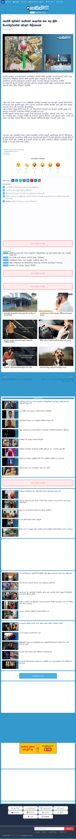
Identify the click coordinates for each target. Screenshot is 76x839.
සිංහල (32, 12)
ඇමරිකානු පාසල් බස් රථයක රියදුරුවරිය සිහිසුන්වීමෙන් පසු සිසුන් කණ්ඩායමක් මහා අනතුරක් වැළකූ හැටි (40, 254)
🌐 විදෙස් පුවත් (45, 809)
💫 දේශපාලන (30, 809)
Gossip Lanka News (15, 836)
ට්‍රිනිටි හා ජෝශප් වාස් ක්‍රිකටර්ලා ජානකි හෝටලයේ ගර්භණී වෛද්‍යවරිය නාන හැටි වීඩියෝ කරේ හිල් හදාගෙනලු (37, 198)
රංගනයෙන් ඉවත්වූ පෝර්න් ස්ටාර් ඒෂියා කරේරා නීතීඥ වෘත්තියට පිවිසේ (41, 624)
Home (8, 2)
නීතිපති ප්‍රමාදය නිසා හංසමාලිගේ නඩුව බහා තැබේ (34, 468)
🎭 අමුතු (30, 817)
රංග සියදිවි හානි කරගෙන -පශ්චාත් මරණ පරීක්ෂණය (22, 188)
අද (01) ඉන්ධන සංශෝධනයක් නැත (30, 633)
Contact (60, 2)
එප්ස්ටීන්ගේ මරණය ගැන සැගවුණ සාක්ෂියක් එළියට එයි (28, 260)
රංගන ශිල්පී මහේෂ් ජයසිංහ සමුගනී (30, 520)
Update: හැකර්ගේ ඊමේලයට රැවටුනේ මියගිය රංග (21, 202)
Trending (10, 15)
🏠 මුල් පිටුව (15, 809)
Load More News (38, 676)
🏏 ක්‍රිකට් (60, 813)
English (16, 2)
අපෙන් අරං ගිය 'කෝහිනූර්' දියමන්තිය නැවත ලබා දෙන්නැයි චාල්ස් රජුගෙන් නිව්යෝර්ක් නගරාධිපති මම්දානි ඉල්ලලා (45, 593)
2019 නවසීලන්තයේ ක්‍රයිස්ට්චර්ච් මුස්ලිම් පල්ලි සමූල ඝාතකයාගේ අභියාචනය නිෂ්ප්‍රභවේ (45, 574)
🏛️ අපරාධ (45, 813)
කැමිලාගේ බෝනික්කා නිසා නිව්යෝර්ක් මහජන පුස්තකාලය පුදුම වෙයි (40, 492)
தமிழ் (44, 12)
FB (47, 2)
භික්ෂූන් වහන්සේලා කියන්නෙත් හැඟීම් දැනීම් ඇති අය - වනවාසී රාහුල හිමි (42, 449)
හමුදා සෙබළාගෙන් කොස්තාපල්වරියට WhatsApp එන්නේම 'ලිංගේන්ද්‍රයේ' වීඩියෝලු (35, 263)
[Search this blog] (49, 829)
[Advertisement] (38, 91)
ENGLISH (38, 12)
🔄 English (45, 817)
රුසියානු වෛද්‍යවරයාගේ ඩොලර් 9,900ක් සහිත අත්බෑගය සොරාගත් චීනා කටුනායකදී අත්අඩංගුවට (44, 502)
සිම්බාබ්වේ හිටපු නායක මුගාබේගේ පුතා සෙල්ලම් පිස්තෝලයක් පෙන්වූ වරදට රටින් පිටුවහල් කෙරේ (44, 643)
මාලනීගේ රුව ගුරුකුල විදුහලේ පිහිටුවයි (18, 191)
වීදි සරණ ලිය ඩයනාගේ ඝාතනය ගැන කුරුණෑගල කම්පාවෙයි (25, 194)
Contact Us (63, 832)
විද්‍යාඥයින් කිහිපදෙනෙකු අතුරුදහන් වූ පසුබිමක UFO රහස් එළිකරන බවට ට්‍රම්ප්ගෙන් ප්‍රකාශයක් (45, 662)
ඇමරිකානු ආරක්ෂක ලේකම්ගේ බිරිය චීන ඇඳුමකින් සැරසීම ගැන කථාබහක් (41, 459)
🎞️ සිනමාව (30, 813)
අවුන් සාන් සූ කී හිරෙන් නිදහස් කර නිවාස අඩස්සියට (35, 511)
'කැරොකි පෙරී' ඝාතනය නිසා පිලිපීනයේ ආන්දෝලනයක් (35, 652)
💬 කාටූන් (60, 809)
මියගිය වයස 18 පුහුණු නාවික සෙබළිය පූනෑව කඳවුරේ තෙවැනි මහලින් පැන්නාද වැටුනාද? (46, 529)
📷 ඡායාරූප (15, 813)
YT (41, 2)
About (24, 2)
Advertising (33, 2)
